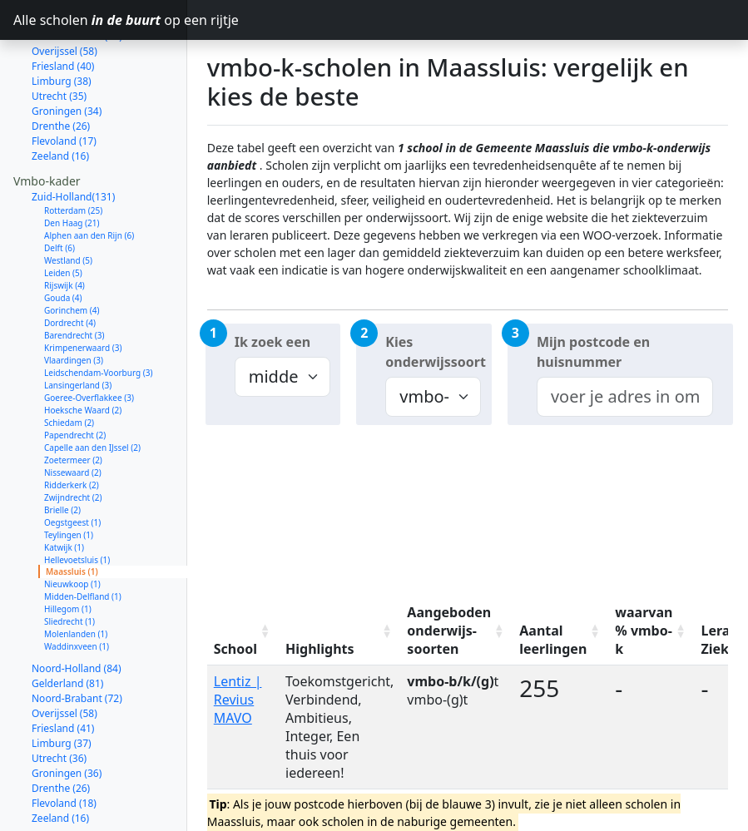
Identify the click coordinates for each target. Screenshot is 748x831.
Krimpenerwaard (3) (82, 288)
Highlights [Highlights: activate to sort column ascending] (319, 649)
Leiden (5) (63, 214)
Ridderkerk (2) (71, 426)
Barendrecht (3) (74, 276)
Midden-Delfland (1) (82, 537)
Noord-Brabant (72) (77, 639)
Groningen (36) (67, 714)
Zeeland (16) (60, 97)
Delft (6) (59, 189)
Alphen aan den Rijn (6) (89, 176)
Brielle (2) (62, 451)
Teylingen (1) (68, 476)
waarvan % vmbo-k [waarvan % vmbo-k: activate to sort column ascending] (643, 630)
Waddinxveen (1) (76, 587)
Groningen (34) (67, 52)
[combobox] (625, 397)
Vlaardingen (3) (73, 301)
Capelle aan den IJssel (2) (92, 388)
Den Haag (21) (72, 164)
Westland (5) (68, 201)
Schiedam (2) (69, 363)
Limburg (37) (62, 684)
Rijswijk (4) (64, 226)
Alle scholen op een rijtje (100, 20)
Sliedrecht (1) (69, 562)
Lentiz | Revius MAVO (238, 699)
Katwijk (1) (64, 488)
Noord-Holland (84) (76, 609)
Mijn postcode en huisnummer (593, 352)
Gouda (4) (63, 239)
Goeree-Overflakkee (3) (89, 338)
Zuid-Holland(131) (73, 138)
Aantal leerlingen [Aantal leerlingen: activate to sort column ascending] (553, 639)
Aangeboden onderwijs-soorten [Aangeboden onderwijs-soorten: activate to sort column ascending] (449, 630)
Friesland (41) (63, 669)
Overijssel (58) (64, 654)
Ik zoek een (272, 342)
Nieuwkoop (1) (72, 525)
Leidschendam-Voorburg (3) (98, 313)
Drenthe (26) (61, 67)
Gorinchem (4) (72, 251)
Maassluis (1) (72, 512)
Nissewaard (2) (73, 413)
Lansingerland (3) (77, 326)
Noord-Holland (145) (79, 815)
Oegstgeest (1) (72, 463)
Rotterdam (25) (73, 151)
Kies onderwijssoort (435, 352)
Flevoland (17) (64, 82)
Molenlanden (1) (75, 575)
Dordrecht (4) (70, 264)
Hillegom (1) (68, 550)
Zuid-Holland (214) (74, 800)
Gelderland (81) (67, 624)
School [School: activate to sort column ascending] (235, 649)
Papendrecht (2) (75, 376)
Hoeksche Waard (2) (82, 351)
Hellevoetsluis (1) (77, 501)
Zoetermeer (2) (73, 401)
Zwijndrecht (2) (73, 438)
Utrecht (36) (59, 699)
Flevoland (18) (64, 744)
